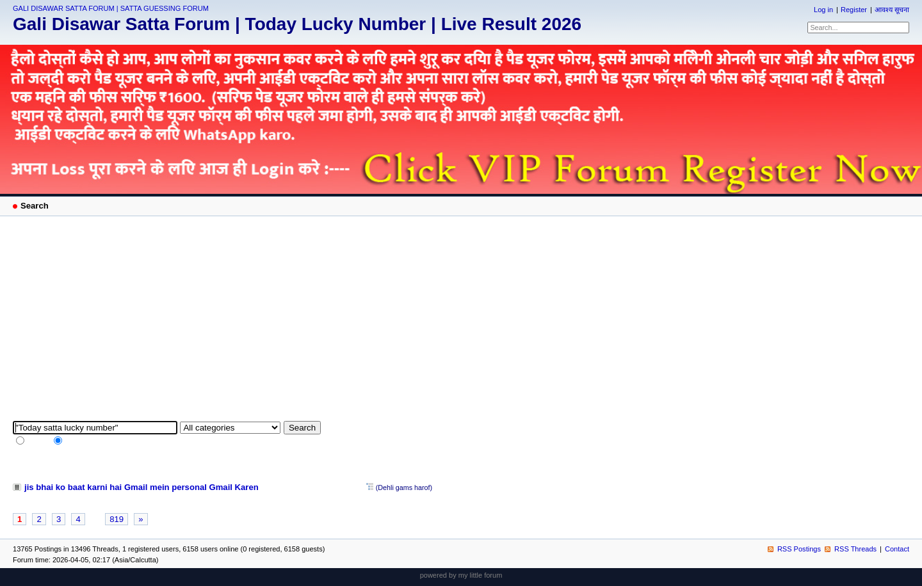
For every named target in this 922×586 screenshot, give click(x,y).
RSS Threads (855, 549)
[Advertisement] (461, 325)
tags (70, 442)
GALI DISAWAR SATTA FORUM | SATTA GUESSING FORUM (111, 8)
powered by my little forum (461, 575)
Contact (897, 549)
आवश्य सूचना (892, 9)
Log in (823, 9)
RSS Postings (799, 549)
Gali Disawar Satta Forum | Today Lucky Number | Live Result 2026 (297, 24)
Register (854, 9)
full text (37, 442)
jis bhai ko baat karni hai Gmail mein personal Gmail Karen (141, 487)
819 (116, 519)
